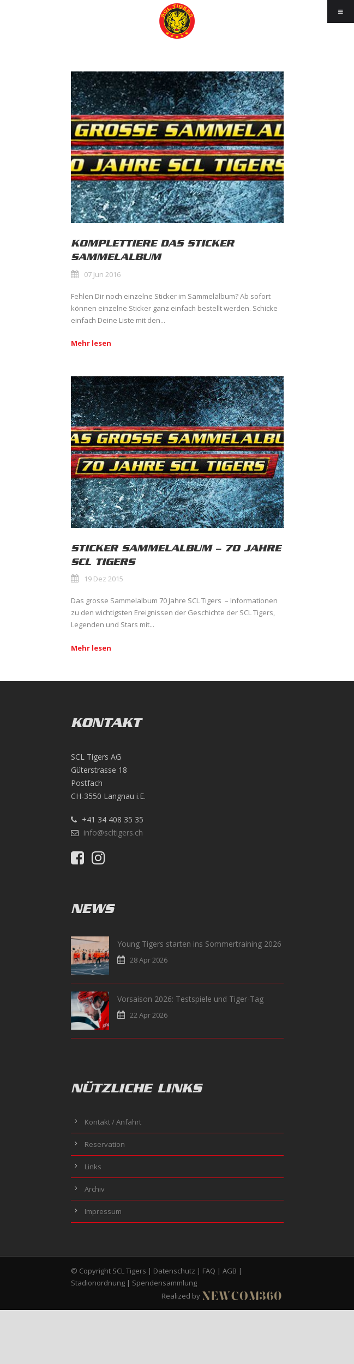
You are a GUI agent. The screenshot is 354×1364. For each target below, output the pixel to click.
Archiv (95, 1189)
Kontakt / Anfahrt (113, 1122)
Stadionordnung (98, 1283)
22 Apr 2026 (148, 1015)
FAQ (208, 1271)
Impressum (103, 1211)
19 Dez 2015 (103, 579)
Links (93, 1166)
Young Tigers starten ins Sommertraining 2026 (199, 944)
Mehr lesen (91, 343)
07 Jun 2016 (102, 274)
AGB (230, 1271)
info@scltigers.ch (113, 832)
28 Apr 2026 (148, 960)
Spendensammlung (164, 1283)
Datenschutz (174, 1271)
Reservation (105, 1144)
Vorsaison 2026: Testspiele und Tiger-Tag (190, 999)
